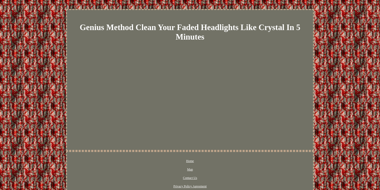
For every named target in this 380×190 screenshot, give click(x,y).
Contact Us (169, 161)
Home (139, 161)
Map (152, 161)
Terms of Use (229, 161)
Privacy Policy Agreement (198, 161)
